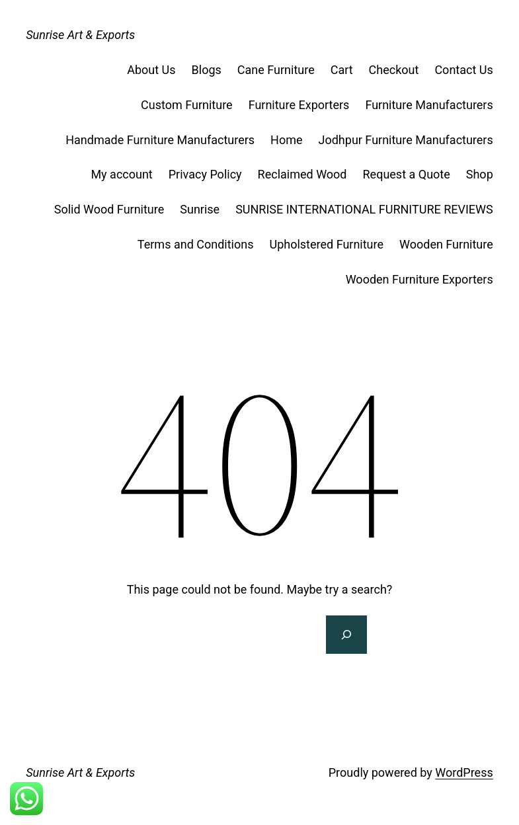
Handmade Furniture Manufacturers (160, 140)
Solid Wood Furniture (109, 209)
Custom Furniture (187, 105)
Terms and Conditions (196, 244)
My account (121, 174)
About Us (151, 70)
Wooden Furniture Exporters (419, 279)
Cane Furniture (276, 70)
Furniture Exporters (299, 105)
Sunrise (200, 209)
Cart (342, 70)
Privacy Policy (205, 174)
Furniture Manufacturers (429, 105)
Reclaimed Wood (302, 174)
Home (286, 140)
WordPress (464, 772)
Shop (479, 174)
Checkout (394, 70)
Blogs (206, 70)
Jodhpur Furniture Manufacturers (406, 140)
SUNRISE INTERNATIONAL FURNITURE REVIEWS (364, 209)
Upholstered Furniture (326, 244)
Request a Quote (406, 174)
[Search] (346, 634)
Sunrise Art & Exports (80, 35)
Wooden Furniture (446, 244)
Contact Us (463, 70)
